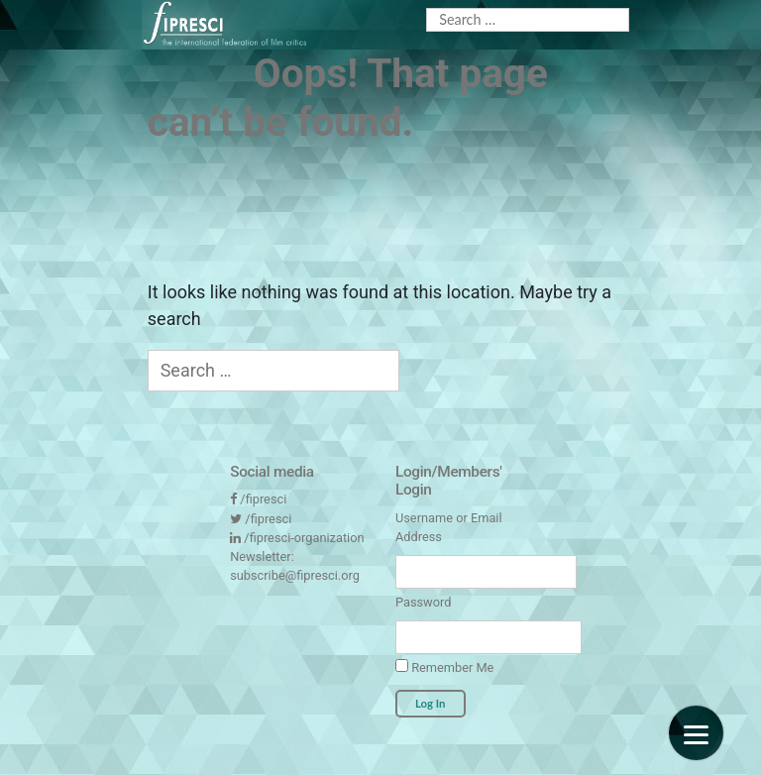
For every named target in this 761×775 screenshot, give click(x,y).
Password (423, 602)
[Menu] (696, 733)
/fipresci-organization (304, 537)
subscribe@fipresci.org (295, 575)
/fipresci (263, 499)
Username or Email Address (448, 527)
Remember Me (444, 667)
